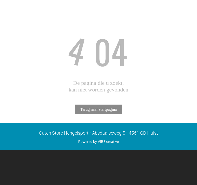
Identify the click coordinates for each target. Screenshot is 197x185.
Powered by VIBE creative (98, 142)
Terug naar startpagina (98, 109)
